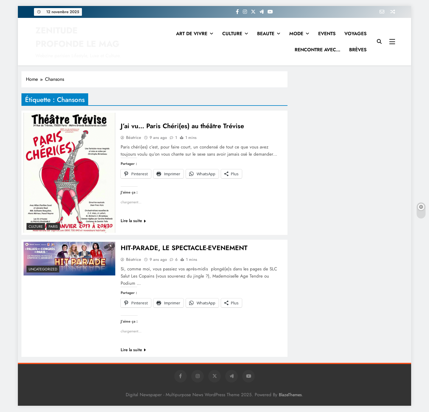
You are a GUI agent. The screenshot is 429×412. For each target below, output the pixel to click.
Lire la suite (133, 221)
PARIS (53, 226)
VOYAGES (355, 33)
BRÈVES (357, 49)
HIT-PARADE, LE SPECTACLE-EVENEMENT (184, 248)
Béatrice (133, 137)
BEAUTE (265, 33)
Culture (36, 226)
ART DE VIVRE (191, 33)
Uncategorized (43, 269)
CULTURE (232, 33)
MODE (296, 33)
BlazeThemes (290, 395)
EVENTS (326, 33)
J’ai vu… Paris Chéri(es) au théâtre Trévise (182, 126)
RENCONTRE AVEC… (317, 49)
